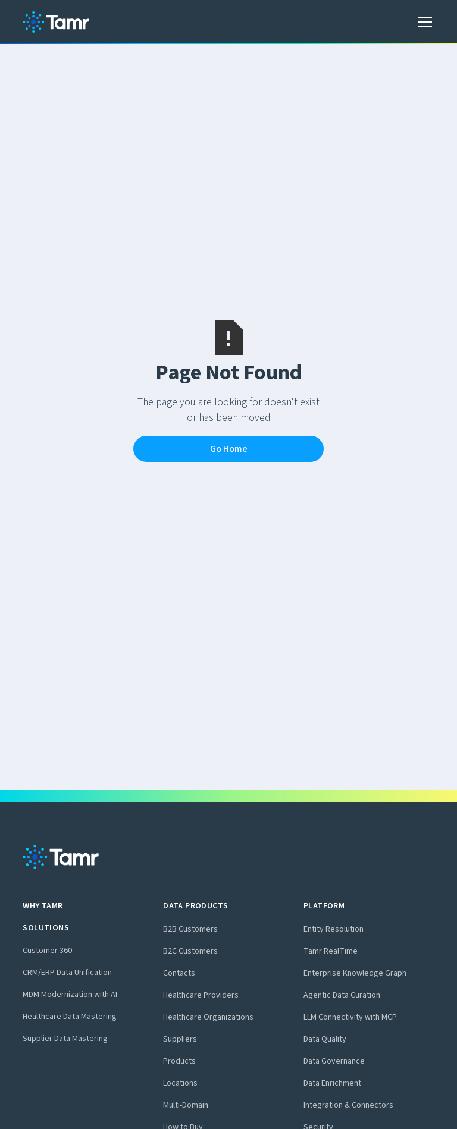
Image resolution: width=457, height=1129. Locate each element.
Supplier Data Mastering (65, 1039)
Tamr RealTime (330, 951)
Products (179, 1061)
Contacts (179, 973)
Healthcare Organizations (208, 1017)
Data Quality (324, 1039)
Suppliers (180, 1039)
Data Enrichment (332, 1083)
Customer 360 (47, 951)
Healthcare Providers (201, 995)
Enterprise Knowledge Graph (354, 973)
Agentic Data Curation (341, 995)
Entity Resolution (333, 929)
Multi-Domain (185, 1105)
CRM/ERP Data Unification (67, 973)
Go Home (229, 448)
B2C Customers (190, 951)
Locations (180, 1083)
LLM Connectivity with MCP (350, 1017)
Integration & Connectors (348, 1105)
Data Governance (334, 1061)
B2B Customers (190, 929)
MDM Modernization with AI (70, 995)
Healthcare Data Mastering (70, 1017)
